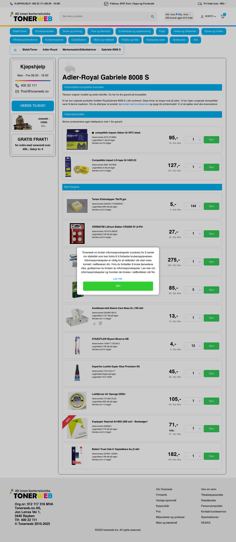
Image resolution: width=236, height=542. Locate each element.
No (153, 272)
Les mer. (118, 279)
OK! (118, 286)
